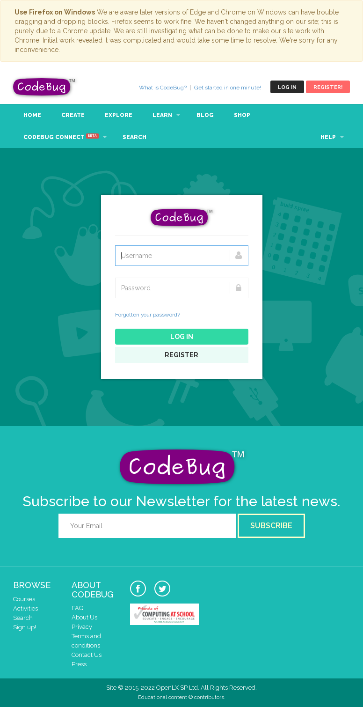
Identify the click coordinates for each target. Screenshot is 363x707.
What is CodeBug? (163, 87)
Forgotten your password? (147, 314)
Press (79, 664)
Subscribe (271, 525)
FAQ (77, 607)
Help (328, 137)
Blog (205, 115)
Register (181, 355)
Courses (24, 599)
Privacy (82, 626)
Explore (118, 115)
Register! (327, 87)
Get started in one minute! (227, 87)
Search (134, 137)
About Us (84, 617)
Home (32, 115)
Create (73, 115)
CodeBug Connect (61, 136)
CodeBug (44, 87)
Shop (242, 115)
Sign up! (24, 627)
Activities (25, 608)
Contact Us (87, 654)
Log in (287, 87)
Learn (162, 115)
